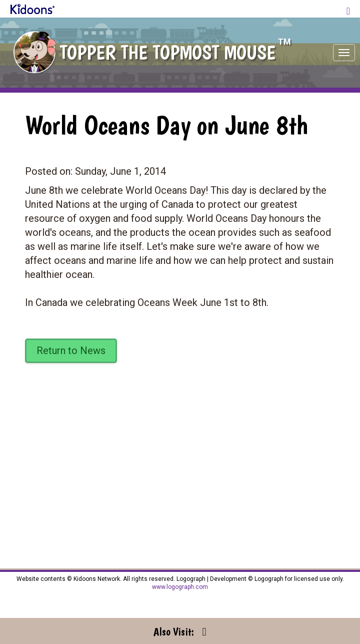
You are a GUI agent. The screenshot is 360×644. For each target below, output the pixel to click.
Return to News (71, 351)
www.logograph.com (180, 586)
